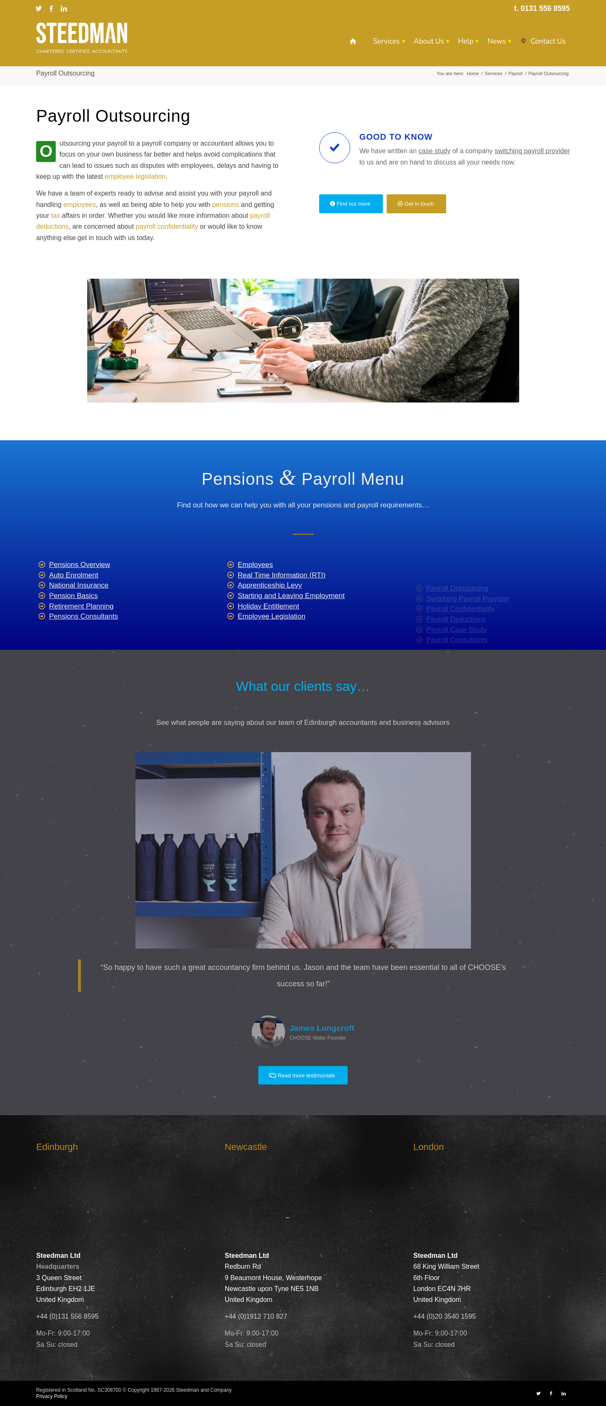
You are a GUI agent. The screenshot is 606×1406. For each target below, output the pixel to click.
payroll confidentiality (167, 226)
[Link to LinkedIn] (63, 8)
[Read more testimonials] (303, 1075)
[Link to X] (38, 8)
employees (79, 204)
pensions (226, 204)
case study (434, 150)
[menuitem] (353, 41)
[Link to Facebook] (51, 8)
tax (55, 215)
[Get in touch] (416, 203)
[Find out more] (351, 203)
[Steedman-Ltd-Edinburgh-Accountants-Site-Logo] (81, 38)
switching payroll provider (532, 150)
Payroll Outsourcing (65, 73)
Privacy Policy (52, 1396)
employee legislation (135, 176)
